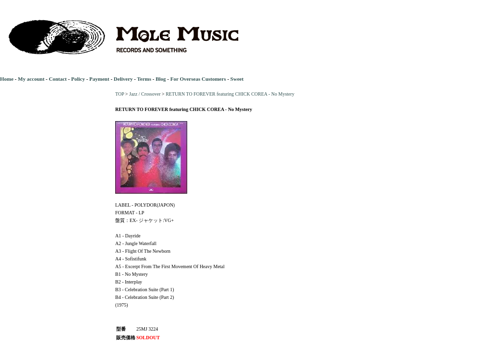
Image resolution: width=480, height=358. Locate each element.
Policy (78, 79)
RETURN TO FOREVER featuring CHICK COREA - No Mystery (230, 94)
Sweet (237, 79)
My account (31, 79)
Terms (144, 79)
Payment (99, 79)
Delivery (123, 79)
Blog (161, 79)
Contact (58, 79)
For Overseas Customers (198, 79)
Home (6, 79)
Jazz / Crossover (145, 94)
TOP (119, 94)
